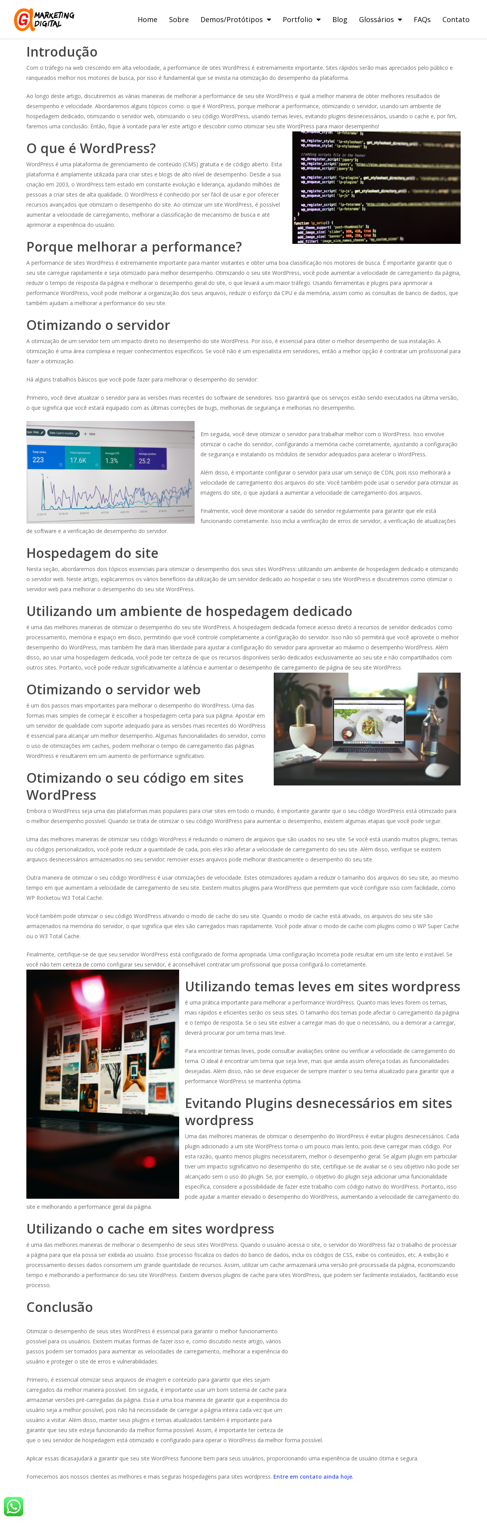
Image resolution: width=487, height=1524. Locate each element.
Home (147, 19)
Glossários (380, 19)
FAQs (422, 19)
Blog (339, 19)
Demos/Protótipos (235, 19)
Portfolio (302, 19)
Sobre (179, 19)
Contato (456, 19)
